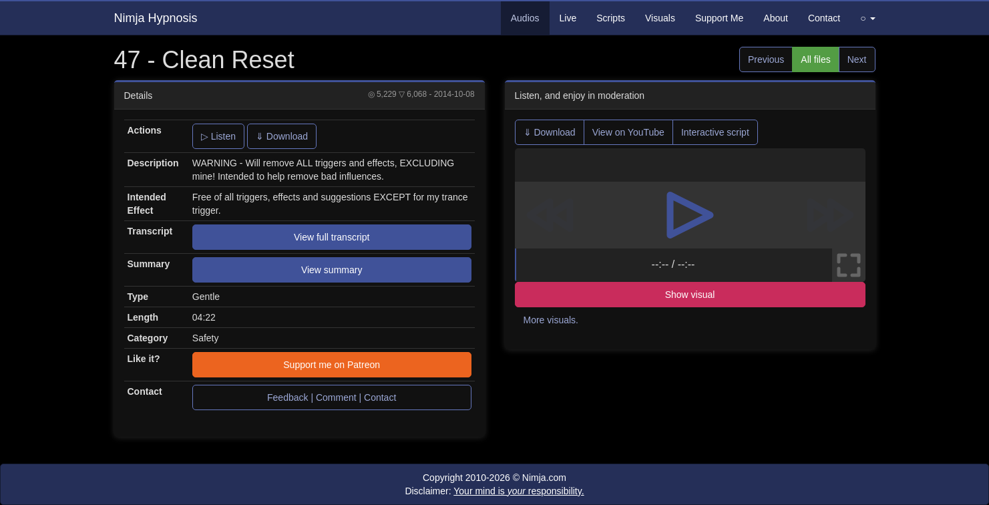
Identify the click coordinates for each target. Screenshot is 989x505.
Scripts (610, 18)
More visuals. (551, 320)
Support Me (719, 18)
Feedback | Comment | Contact (331, 397)
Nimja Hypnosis (156, 18)
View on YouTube (628, 132)
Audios (525, 18)
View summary (332, 270)
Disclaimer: (494, 491)
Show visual (690, 294)
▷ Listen (218, 136)
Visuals (660, 18)
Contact (824, 18)
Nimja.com (544, 477)
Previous (766, 59)
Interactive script (715, 132)
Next (857, 59)
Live (568, 18)
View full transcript (331, 237)
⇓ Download (282, 136)
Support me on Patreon (331, 364)
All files (815, 59)
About (775, 18)
